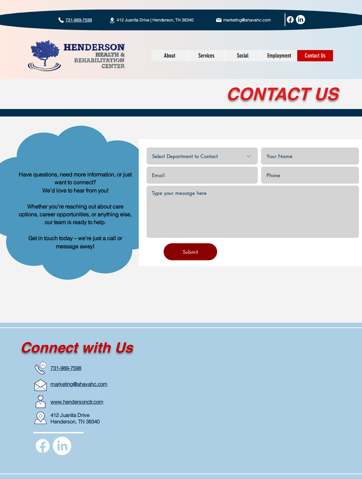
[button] (206, 55)
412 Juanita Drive (69, 415)
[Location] (112, 20)
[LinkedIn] (300, 19)
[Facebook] (290, 19)
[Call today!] (61, 20)
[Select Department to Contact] (202, 156)
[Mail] (218, 20)
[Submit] (190, 251)
